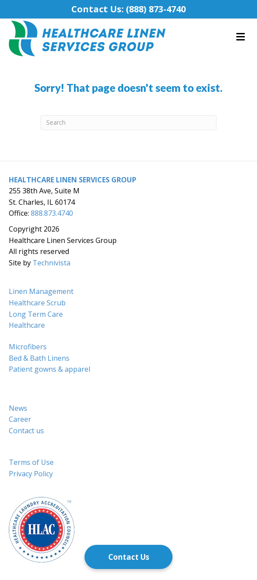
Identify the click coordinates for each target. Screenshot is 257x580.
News (18, 408)
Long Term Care (36, 314)
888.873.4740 (52, 213)
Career (20, 419)
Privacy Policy (31, 473)
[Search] (128, 122)
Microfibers (28, 347)
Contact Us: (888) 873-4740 (128, 9)
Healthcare (27, 325)
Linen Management (41, 291)
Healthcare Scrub (37, 303)
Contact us (26, 430)
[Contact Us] (128, 557)
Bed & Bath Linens (39, 358)
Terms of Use (31, 462)
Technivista (51, 263)
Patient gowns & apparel (49, 369)
